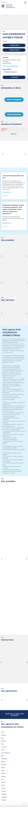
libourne (13, 788)
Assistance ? (4, 2)
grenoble (13, 800)
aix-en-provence (13, 753)
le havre (13, 747)
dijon (13, 756)
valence (13, 773)
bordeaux (13, 765)
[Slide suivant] (25, 154)
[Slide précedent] (3, 154)
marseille (13, 741)
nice (13, 744)
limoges (13, 791)
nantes (13, 768)
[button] (25, 2)
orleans (13, 762)
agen (13, 770)
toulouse (13, 735)
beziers (13, 785)
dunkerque (13, 797)
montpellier (13, 759)
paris (13, 732)
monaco (13, 776)
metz (13, 738)
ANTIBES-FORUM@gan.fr (10, 72)
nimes (13, 750)
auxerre (13, 782)
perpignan (13, 794)
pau (13, 779)
